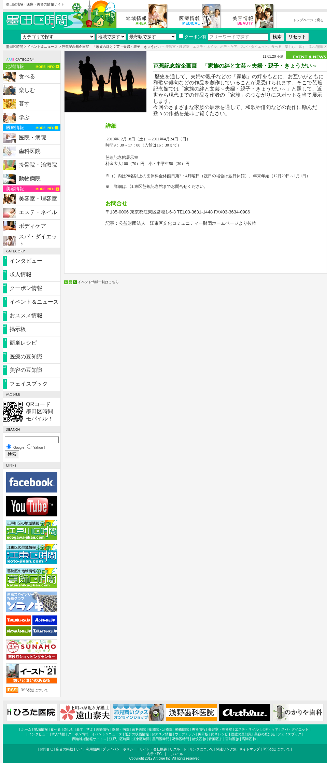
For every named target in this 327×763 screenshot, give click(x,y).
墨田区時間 (14, 46)
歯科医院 (30, 151)
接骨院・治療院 (38, 165)
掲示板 (18, 329)
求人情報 (20, 274)
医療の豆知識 (26, 356)
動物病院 (30, 178)
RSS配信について (34, 690)
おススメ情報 (26, 315)
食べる (27, 76)
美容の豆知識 (26, 370)
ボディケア (32, 226)
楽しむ (27, 90)
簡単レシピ (23, 343)
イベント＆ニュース (42, 46)
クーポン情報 (26, 288)
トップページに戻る (308, 20)
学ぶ (24, 117)
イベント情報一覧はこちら (98, 282)
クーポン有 (193, 36)
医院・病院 (32, 137)
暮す (24, 104)
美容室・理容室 (38, 199)
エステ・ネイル (38, 212)
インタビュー (26, 261)
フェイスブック (29, 384)
